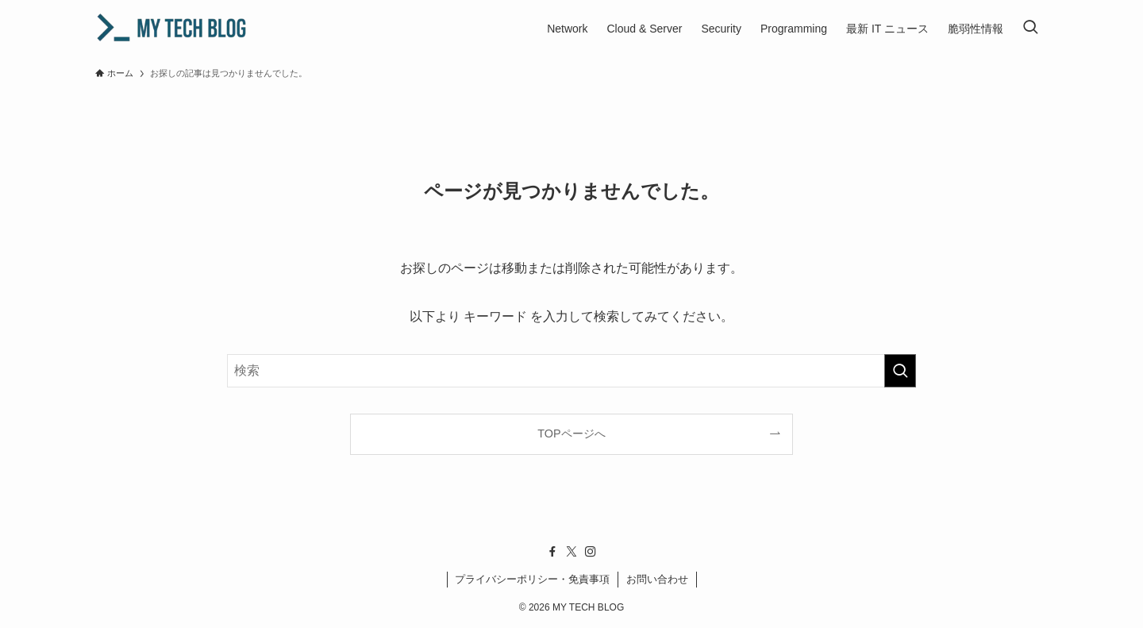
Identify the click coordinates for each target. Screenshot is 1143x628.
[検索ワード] (571, 370)
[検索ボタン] (1030, 28)
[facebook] (552, 552)
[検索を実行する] (900, 370)
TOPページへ (571, 433)
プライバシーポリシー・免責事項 (532, 579)
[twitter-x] (571, 552)
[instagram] (590, 552)
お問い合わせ (657, 579)
